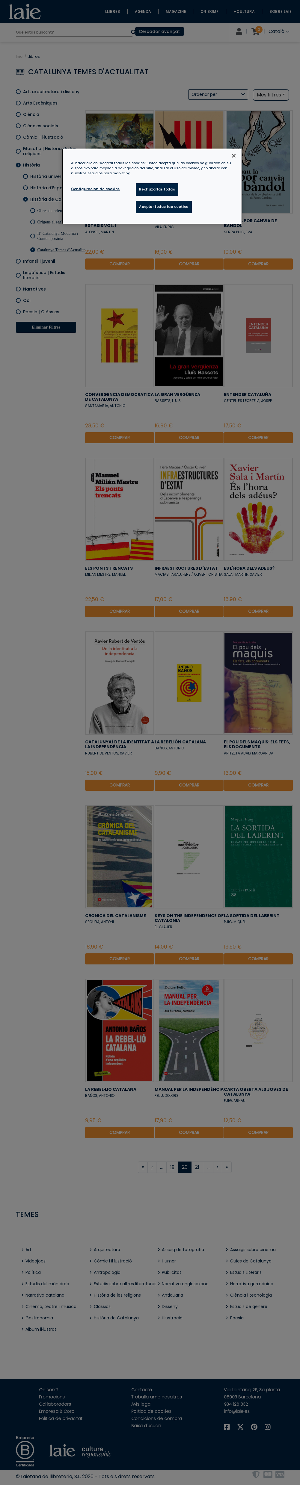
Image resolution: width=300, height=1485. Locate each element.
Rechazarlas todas (157, 189)
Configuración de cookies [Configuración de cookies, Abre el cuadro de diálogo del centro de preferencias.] (95, 189)
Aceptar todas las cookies (163, 206)
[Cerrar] (233, 155)
